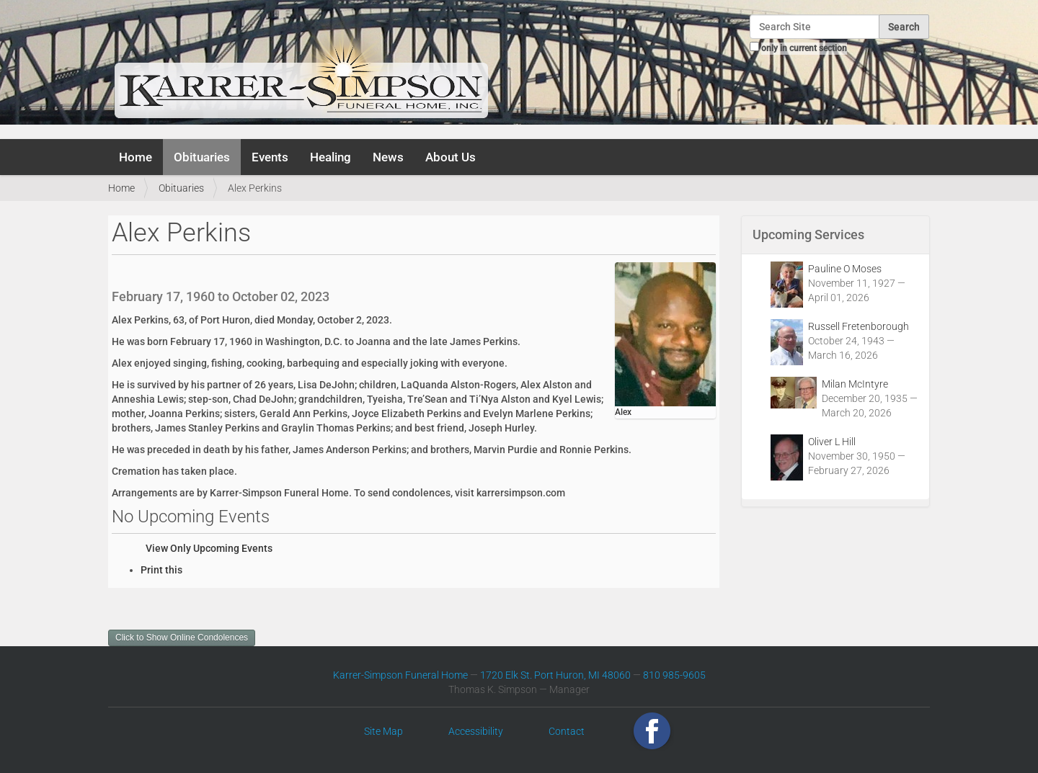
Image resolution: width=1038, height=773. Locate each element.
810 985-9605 (674, 675)
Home (135, 157)
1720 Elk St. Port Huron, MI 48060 (555, 675)
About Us (450, 157)
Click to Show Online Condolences (181, 638)
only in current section (804, 48)
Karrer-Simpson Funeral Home (400, 675)
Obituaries (202, 157)
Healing (330, 157)
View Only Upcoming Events (209, 548)
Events (270, 157)
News (388, 157)
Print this (161, 570)
